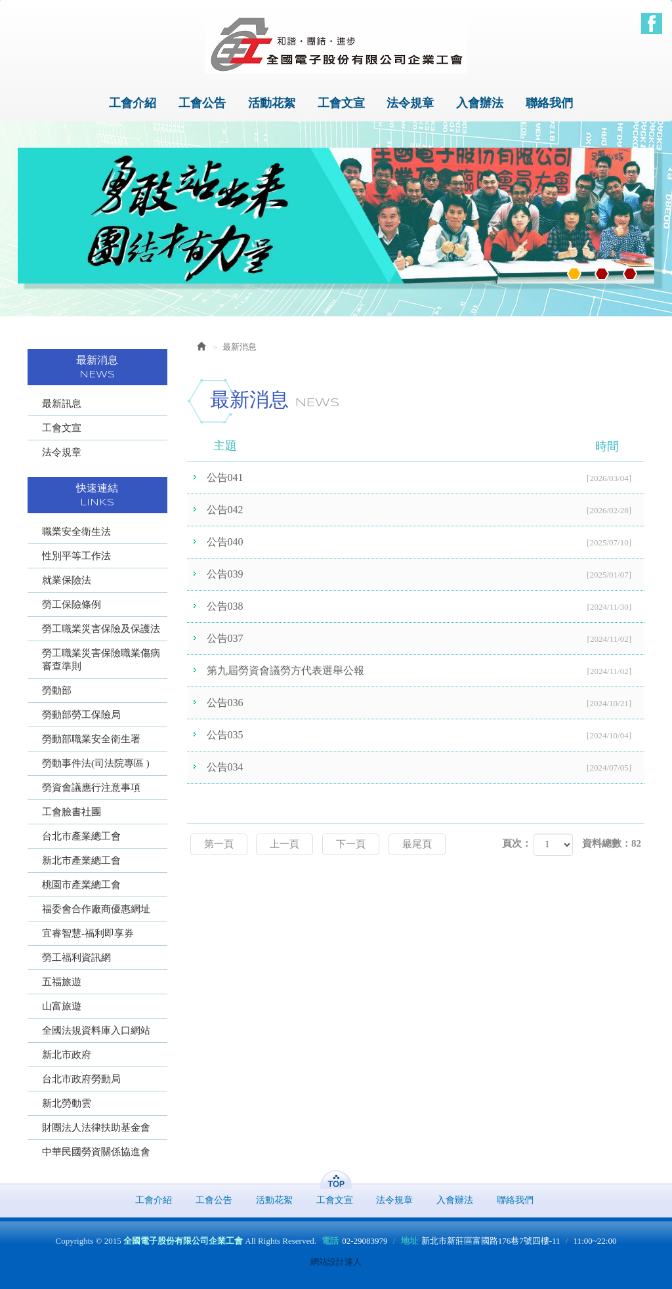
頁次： (517, 843)
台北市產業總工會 (81, 836)
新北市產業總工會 (81, 860)
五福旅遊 (61, 982)
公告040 (426, 542)
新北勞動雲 (66, 1103)
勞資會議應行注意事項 (91, 787)
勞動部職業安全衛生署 (91, 739)
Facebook (651, 23)
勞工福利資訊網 (76, 957)
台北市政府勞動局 (81, 1079)
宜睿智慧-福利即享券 (88, 933)
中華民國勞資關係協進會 (96, 1152)
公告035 (426, 735)
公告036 (426, 703)
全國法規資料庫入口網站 (96, 1030)
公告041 (426, 478)
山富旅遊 (61, 1006)
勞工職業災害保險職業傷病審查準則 (101, 659)
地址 (409, 1241)
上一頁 (284, 844)
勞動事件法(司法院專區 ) (96, 763)
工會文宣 (61, 428)
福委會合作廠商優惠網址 (96, 909)
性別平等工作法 (76, 556)
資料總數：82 (611, 843)
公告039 (426, 574)
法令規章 (61, 452)
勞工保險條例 (71, 604)
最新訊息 (61, 403)
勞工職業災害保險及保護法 (101, 628)
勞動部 (57, 690)
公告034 (426, 767)
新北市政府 (66, 1054)
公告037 (426, 639)
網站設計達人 (336, 1262)
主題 (424, 446)
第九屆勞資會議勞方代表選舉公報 (426, 671)
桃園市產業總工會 (81, 884)
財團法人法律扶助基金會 (96, 1127)
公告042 (426, 510)
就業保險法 (66, 580)
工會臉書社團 (71, 812)
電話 (330, 1241)
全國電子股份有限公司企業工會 (336, 44)
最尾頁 (417, 844)
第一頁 (219, 844)
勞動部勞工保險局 (81, 714)
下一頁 (351, 844)
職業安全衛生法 (76, 531)
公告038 (426, 607)
